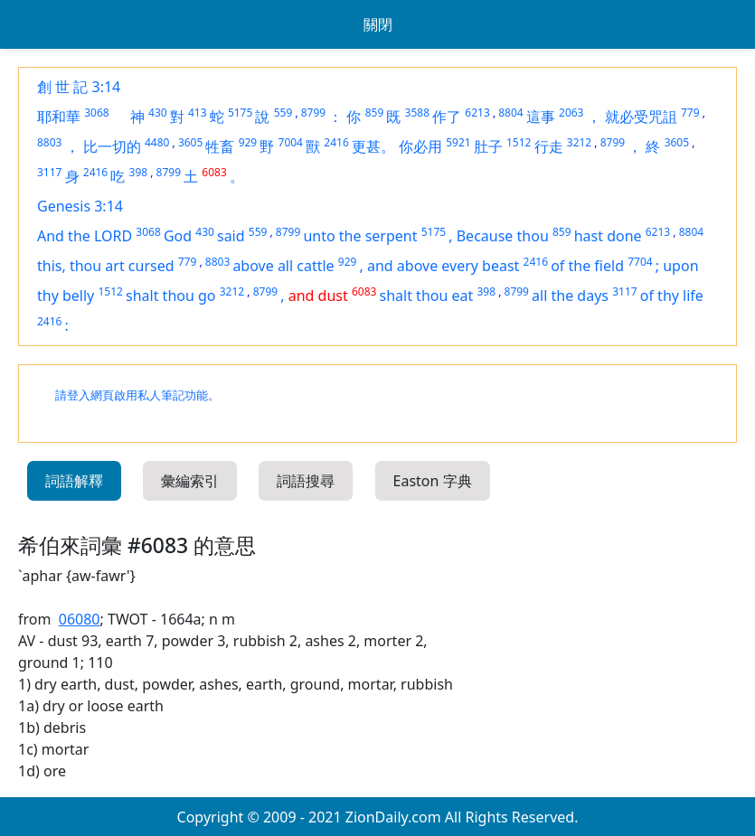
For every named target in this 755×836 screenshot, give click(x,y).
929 (248, 142)
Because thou (503, 236)
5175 (240, 112)
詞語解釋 (74, 481)
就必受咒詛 (641, 117)
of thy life (671, 295)
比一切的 (112, 146)
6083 (214, 172)
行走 (548, 146)
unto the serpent (360, 236)
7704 (640, 261)
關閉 (377, 24)
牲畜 (219, 146)
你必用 (420, 146)
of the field (587, 266)
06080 (79, 619)
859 (374, 112)
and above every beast (443, 266)
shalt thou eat (427, 295)
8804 (510, 112)
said (231, 236)
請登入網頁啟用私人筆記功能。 (137, 395)
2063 (571, 112)
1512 (518, 142)
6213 (477, 112)
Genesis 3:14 (80, 206)
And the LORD (84, 236)
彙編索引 (190, 481)
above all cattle (283, 266)
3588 (417, 112)
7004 (290, 142)
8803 (49, 142)
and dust (318, 295)
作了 (446, 117)
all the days (570, 295)
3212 (579, 142)
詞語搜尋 (306, 481)
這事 (540, 117)
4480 (157, 142)
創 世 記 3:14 (78, 87)
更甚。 (373, 146)
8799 (313, 112)
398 (138, 172)
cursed (151, 266)
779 (690, 112)
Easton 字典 (432, 481)
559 (283, 112)
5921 (458, 142)
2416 (336, 142)
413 (197, 112)
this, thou (71, 266)
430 (157, 112)
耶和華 (58, 117)
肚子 (488, 146)
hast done (608, 236)
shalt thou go (171, 295)
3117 (49, 172)
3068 (96, 112)
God (178, 236)
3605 (190, 142)
